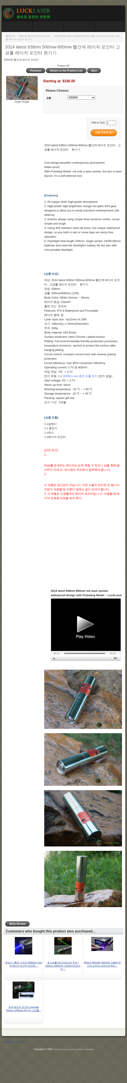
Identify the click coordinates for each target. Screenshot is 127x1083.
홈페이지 (10, 36)
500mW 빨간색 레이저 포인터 (35, 36)
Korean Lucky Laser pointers (68, 1049)
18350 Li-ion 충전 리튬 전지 (80, 376)
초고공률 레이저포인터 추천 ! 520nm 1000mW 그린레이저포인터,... (62, 965)
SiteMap (89, 1049)
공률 (48, 98)
